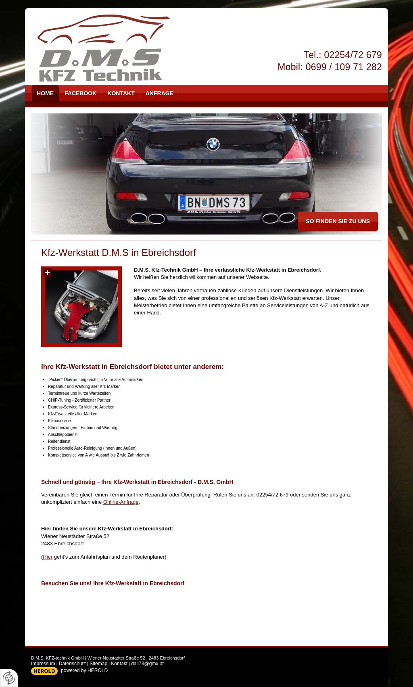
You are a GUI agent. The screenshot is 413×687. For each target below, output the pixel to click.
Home (45, 93)
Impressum (43, 663)
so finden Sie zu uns (338, 221)
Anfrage (159, 93)
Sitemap (98, 663)
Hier (47, 557)
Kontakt (120, 93)
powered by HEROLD (84, 670)
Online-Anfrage (120, 502)
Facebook (80, 93)
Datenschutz (72, 663)
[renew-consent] (9, 678)
